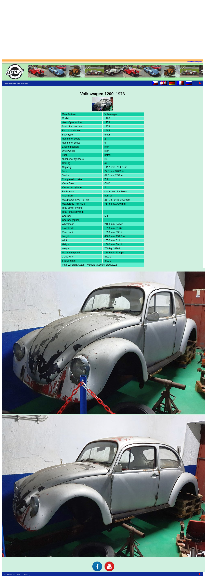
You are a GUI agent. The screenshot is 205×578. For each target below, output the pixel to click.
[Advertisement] (102, 30)
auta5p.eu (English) (194, 61)
